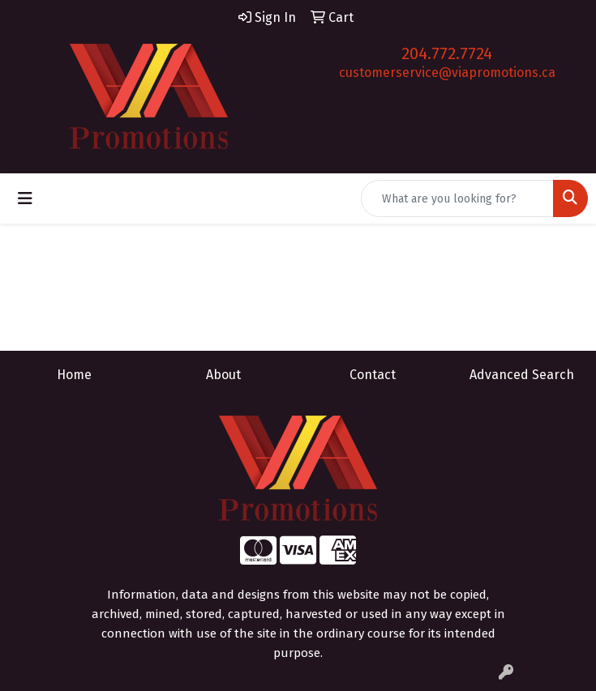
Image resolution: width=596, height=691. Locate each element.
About (223, 374)
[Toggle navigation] (25, 198)
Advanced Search (522, 374)
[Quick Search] (457, 198)
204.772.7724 (446, 53)
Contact (372, 374)
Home (74, 374)
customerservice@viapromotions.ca (447, 72)
